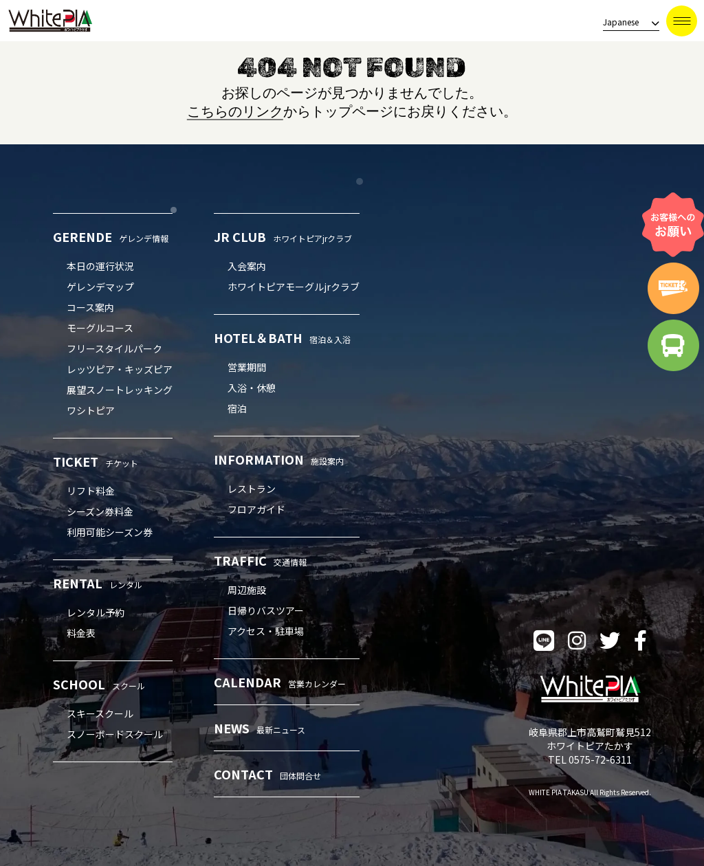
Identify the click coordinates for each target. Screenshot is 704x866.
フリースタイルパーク (114, 348)
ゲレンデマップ (100, 286)
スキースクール (100, 713)
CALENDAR (280, 682)
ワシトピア (91, 410)
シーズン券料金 (100, 511)
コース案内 (90, 307)
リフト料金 (91, 491)
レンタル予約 (95, 612)
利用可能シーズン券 (110, 532)
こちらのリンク (235, 111)
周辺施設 (247, 590)
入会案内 (247, 266)
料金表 (81, 633)
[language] (627, 22)
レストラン (252, 489)
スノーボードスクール (115, 734)
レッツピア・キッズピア (120, 369)
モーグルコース (100, 328)
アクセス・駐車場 (266, 631)
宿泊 (237, 408)
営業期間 (247, 367)
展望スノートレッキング (120, 390)
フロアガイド (256, 509)
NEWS (259, 728)
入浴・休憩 (252, 388)
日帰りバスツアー (266, 610)
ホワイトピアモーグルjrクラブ (294, 286)
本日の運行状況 (100, 266)
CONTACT (267, 774)
